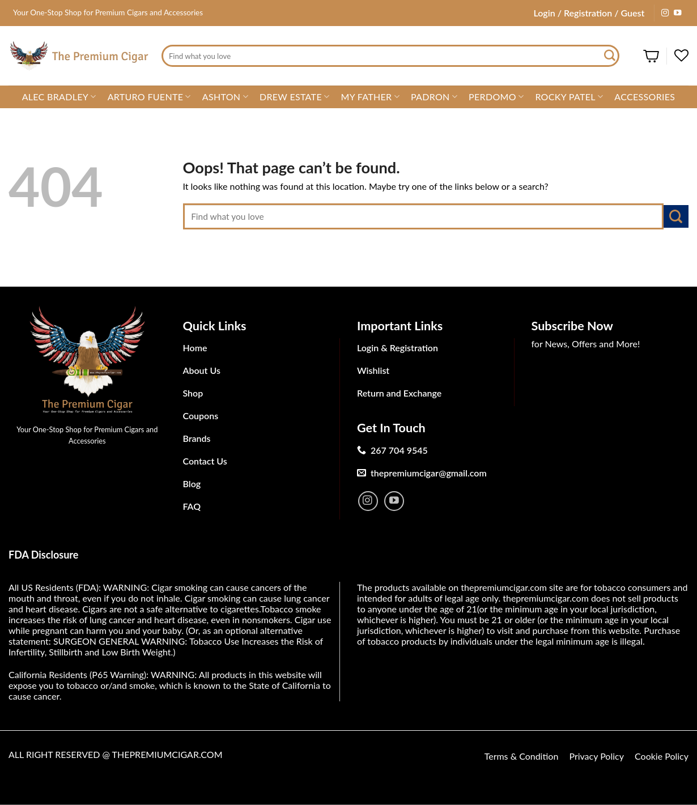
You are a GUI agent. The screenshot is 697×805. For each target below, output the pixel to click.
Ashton (225, 97)
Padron (434, 97)
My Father (370, 97)
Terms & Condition (521, 756)
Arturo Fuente (149, 97)
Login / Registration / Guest (588, 12)
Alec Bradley (59, 97)
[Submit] (610, 56)
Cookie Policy (661, 756)
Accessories (644, 96)
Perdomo (496, 97)
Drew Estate (295, 97)
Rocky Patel (569, 97)
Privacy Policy (596, 756)
